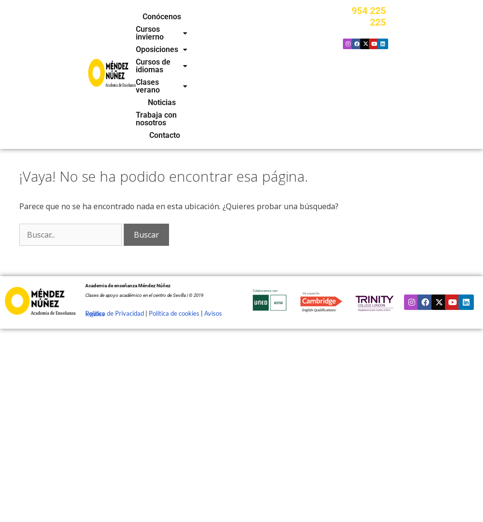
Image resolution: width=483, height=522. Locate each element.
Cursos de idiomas (235, 29)
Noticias (238, 42)
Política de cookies (174, 232)
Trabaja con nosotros (191, 54)
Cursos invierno (228, 17)
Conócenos (172, 17)
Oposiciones (167, 29)
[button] (228, 17)
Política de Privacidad (114, 232)
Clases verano (189, 42)
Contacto (249, 54)
